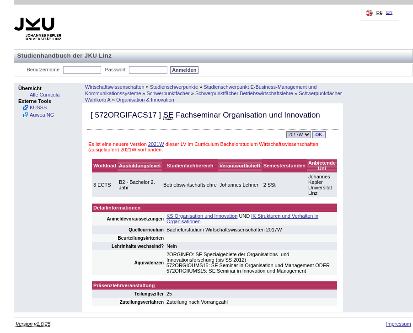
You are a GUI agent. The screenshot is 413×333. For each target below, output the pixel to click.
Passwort (115, 69)
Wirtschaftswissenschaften (115, 87)
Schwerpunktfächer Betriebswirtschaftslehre (244, 93)
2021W (156, 144)
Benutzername (43, 69)
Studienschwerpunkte (174, 87)
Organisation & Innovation (145, 99)
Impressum (398, 324)
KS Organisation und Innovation (201, 216)
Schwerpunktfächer (168, 93)
